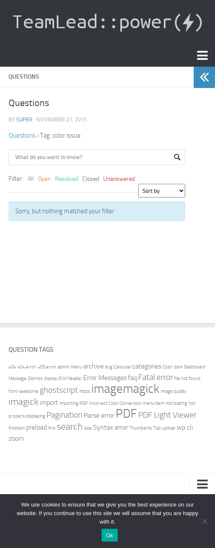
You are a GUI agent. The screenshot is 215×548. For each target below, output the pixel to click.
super (24, 119)
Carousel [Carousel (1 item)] (122, 367)
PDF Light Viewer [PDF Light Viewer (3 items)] (167, 415)
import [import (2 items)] (49, 402)
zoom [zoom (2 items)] (16, 438)
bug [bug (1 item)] (109, 367)
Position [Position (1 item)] (17, 428)
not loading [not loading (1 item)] (176, 403)
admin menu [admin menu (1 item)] (70, 367)
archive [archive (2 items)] (93, 366)
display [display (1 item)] (50, 378)
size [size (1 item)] (88, 428)
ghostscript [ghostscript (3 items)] (59, 390)
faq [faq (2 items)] (132, 378)
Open (44, 179)
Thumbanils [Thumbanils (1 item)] (140, 428)
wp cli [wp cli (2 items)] (185, 427)
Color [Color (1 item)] (168, 367)
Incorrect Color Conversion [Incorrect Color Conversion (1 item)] (115, 403)
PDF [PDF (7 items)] (126, 414)
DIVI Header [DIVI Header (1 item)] (70, 378)
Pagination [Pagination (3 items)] (64, 415)
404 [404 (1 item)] (12, 367)
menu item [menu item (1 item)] (153, 403)
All (31, 179)
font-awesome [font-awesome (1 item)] (23, 391)
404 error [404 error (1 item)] (26, 367)
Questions (22, 135)
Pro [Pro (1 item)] (51, 428)
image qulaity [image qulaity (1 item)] (173, 391)
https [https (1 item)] (84, 391)
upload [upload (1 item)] (168, 428)
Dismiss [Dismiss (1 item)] (35, 378)
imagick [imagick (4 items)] (23, 401)
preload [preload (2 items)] (36, 427)
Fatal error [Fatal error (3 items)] (155, 377)
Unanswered (119, 179)
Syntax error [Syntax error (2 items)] (110, 427)
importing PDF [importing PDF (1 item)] (73, 403)
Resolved (66, 179)
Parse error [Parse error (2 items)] (99, 415)
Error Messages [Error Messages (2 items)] (105, 378)
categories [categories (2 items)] (146, 366)
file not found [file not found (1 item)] (187, 378)
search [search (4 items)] (70, 426)
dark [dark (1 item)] (178, 367)
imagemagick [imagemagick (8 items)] (125, 388)
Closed (90, 179)
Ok (109, 535)
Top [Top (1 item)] (157, 428)
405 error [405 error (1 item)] (47, 367)
